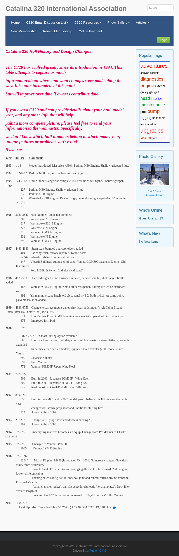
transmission (148, 124)
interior (156, 99)
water (146, 137)
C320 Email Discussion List (48, 24)
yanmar (159, 138)
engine (147, 85)
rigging (146, 118)
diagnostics (152, 78)
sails (155, 118)
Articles (143, 24)
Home (15, 22)
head (145, 98)
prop (144, 112)
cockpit (154, 72)
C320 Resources (89, 24)
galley (145, 92)
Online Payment (90, 31)
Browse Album (154, 195)
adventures (154, 66)
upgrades (152, 131)
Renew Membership (57, 31)
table (162, 118)
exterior (160, 86)
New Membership (23, 31)
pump (153, 111)
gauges (154, 92)
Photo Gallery (119, 24)
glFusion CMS (96, 550)
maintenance (153, 104)
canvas (145, 72)
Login (163, 40)
